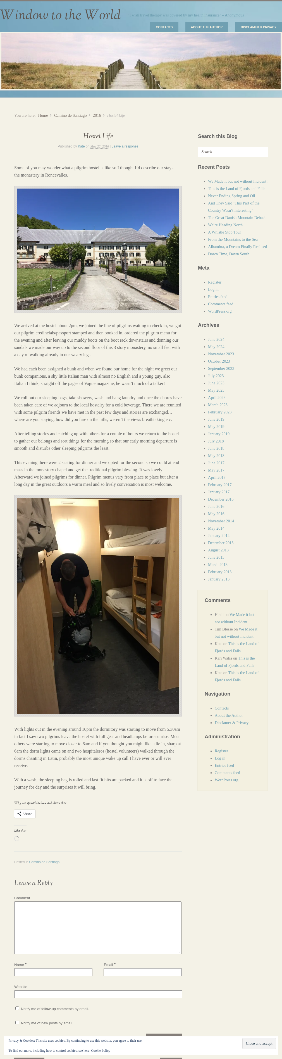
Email (110, 964)
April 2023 (217, 397)
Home (43, 115)
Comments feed (220, 304)
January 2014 (219, 535)
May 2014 (216, 528)
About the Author (207, 27)
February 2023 (219, 412)
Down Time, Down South (228, 254)
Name (20, 965)
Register (214, 282)
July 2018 (216, 441)
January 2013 (219, 579)
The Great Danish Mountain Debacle (237, 217)
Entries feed (217, 296)
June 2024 (216, 339)
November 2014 (221, 521)
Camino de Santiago (70, 115)
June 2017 (216, 463)
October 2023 (219, 361)
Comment (22, 898)
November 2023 (221, 354)
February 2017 (219, 484)
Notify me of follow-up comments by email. (55, 1009)
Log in (213, 289)
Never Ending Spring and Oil (231, 196)
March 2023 (218, 405)
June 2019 (216, 419)
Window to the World (60, 15)
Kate (81, 146)
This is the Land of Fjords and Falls (236, 188)
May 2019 (216, 426)
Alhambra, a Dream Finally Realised (237, 246)
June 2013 (216, 557)
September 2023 (221, 368)
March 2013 (218, 564)
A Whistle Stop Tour (224, 232)
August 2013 (218, 550)
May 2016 (216, 513)
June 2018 (216, 448)
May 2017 (216, 470)
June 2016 (216, 506)
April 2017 (217, 477)
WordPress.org (220, 311)
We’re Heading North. (226, 225)
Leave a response (125, 146)
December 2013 (221, 543)
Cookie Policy (100, 1051)
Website (20, 987)
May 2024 (216, 346)
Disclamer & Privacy (258, 27)
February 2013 (219, 572)
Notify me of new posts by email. (47, 1023)
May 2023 (216, 390)
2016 (97, 115)
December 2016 (221, 499)
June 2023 (216, 383)
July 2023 (216, 375)
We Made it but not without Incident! (238, 181)
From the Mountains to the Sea (233, 239)
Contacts (164, 27)
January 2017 (219, 492)
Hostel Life (98, 136)
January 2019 (219, 434)
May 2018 (216, 455)
